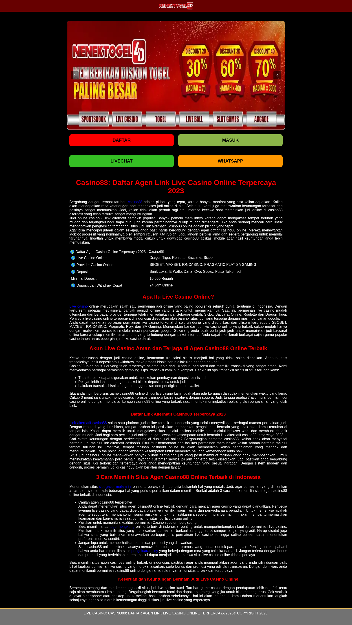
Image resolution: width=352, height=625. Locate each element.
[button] (75, 75)
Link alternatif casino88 (88, 423)
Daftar (121, 140)
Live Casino (95, 613)
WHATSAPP (230, 160)
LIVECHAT (121, 160)
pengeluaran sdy (144, 551)
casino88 (135, 202)
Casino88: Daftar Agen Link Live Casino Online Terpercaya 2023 (170, 613)
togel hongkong (122, 526)
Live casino (78, 306)
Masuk (230, 140)
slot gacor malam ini (115, 487)
